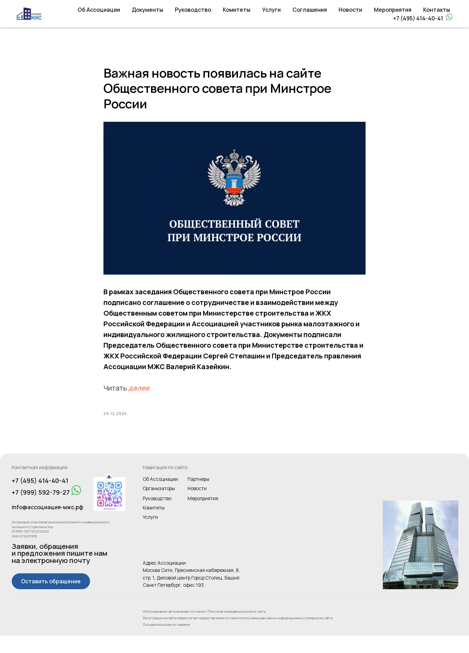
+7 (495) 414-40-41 (418, 18)
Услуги (271, 9)
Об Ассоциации (99, 9)
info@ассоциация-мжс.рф (47, 524)
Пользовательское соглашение (166, 642)
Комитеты (236, 9)
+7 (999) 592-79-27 (41, 509)
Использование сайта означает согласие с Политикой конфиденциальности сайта (204, 628)
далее (138, 396)
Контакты (436, 9)
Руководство (193, 9)
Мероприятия (392, 9)
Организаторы (159, 506)
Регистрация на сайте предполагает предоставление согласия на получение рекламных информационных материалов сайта (237, 635)
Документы (147, 9)
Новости (350, 9)
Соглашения (309, 9)
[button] (51, 598)
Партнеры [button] (198, 496)
